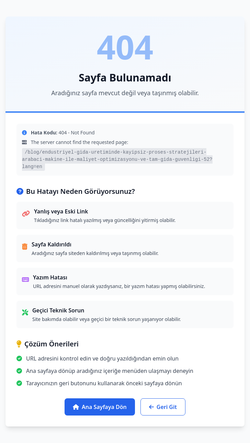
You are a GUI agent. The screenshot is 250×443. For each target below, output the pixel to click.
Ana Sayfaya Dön (100, 407)
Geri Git (163, 407)
